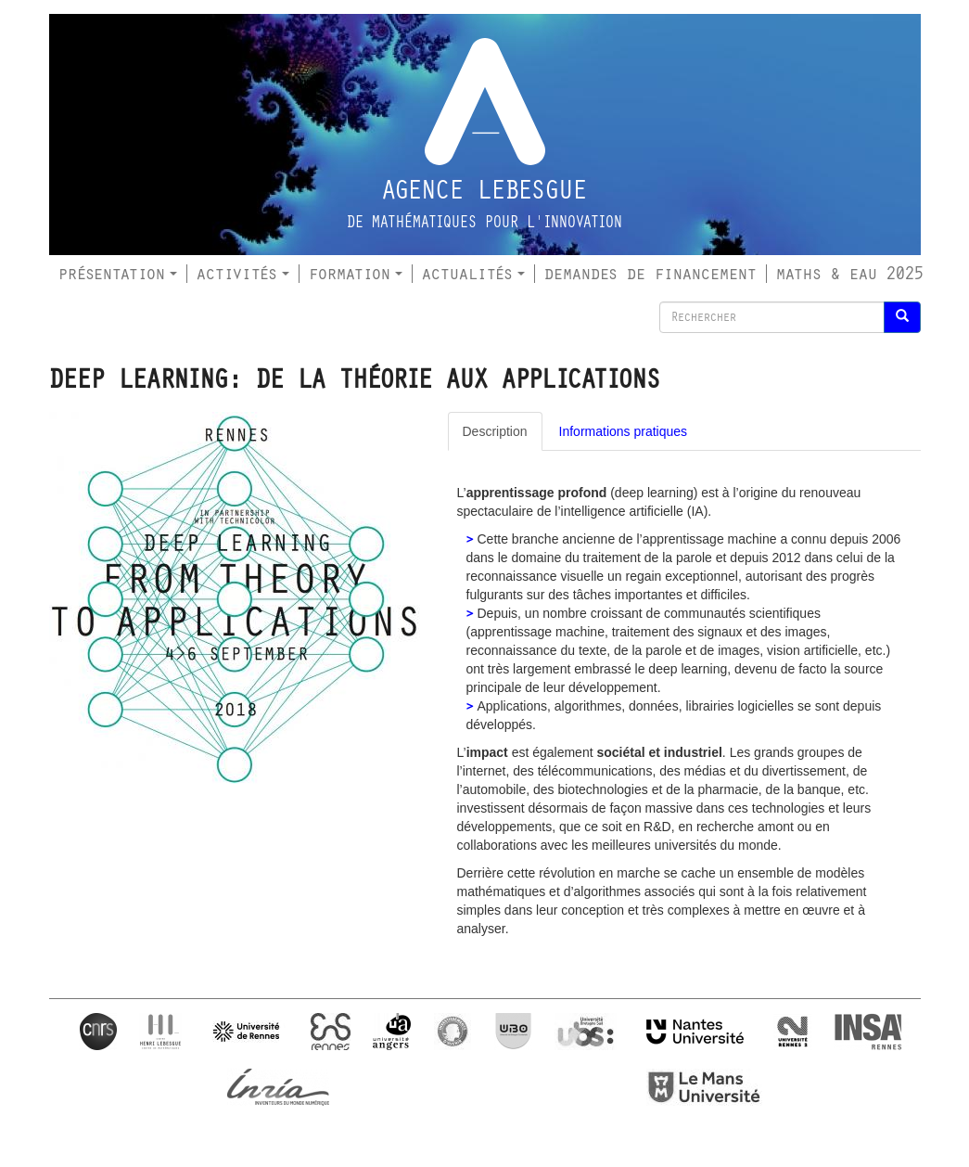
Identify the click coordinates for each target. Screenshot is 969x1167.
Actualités (473, 273)
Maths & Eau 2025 (850, 273)
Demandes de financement (650, 273)
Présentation (117, 273)
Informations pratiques (623, 431)
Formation (355, 273)
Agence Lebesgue (484, 190)
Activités (243, 273)
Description (495, 431)
